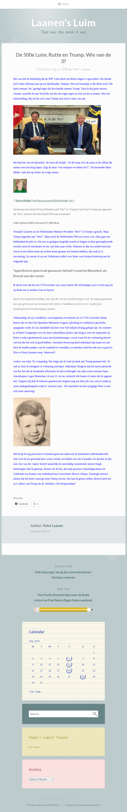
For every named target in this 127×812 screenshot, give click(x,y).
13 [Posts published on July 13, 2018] (69, 664)
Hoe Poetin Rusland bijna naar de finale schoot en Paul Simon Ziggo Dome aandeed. (63, 594)
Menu (65, 4)
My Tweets (35, 747)
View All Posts (40, 531)
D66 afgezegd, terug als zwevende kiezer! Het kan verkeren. (63, 571)
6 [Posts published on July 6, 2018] (69, 658)
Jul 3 (71, 200)
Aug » (38, 691)
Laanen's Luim (63, 23)
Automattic (94, 805)
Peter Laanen (81, 69)
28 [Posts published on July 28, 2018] (83, 676)
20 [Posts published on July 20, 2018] (69, 670)
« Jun (31, 691)
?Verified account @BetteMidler (42, 200)
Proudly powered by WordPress (42, 805)
